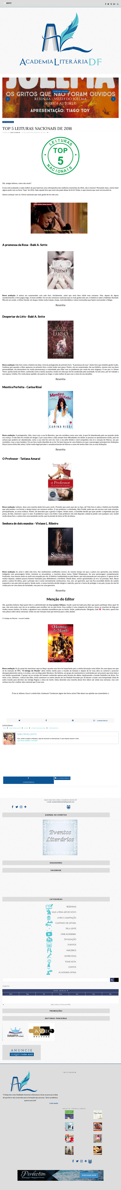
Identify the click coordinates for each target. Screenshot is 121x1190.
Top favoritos (8, 122)
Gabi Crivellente (15, 132)
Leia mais (54, 1103)
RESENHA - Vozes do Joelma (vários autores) (60, 101)
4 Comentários (62, 778)
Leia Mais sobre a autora (27, 741)
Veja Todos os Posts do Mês (60, 1004)
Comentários (100, 720)
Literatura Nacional (38, 728)
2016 (4, 728)
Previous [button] (7, 99)
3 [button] (64, 117)
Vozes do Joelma (60, 91)
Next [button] (113, 99)
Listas (26, 728)
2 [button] (60, 117)
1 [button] (57, 117)
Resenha (60, 449)
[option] (60, 98)
